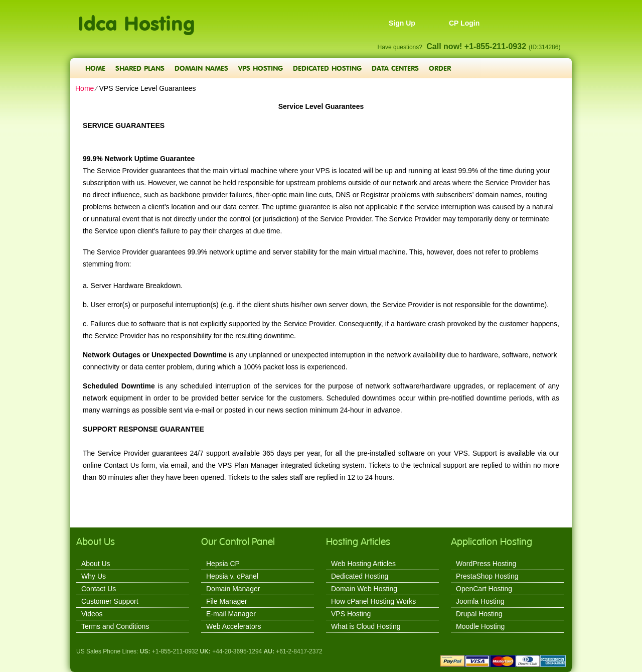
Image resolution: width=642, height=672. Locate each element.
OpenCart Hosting (484, 589)
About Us (95, 564)
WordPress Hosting (486, 564)
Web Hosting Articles (363, 564)
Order (440, 68)
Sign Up (402, 23)
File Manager (226, 601)
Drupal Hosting (479, 614)
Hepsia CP (223, 564)
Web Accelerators (233, 626)
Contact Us (98, 589)
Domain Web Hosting (364, 589)
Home (95, 68)
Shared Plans (140, 68)
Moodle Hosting (480, 626)
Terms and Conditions (115, 626)
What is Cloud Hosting (366, 626)
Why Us (93, 576)
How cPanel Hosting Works (373, 601)
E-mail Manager (231, 614)
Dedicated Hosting (327, 68)
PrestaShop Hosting (487, 576)
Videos (92, 614)
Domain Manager (233, 589)
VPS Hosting (260, 68)
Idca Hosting (136, 18)
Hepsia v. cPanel (232, 576)
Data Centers (395, 68)
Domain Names (201, 68)
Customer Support (109, 601)
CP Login (464, 23)
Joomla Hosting (480, 601)
